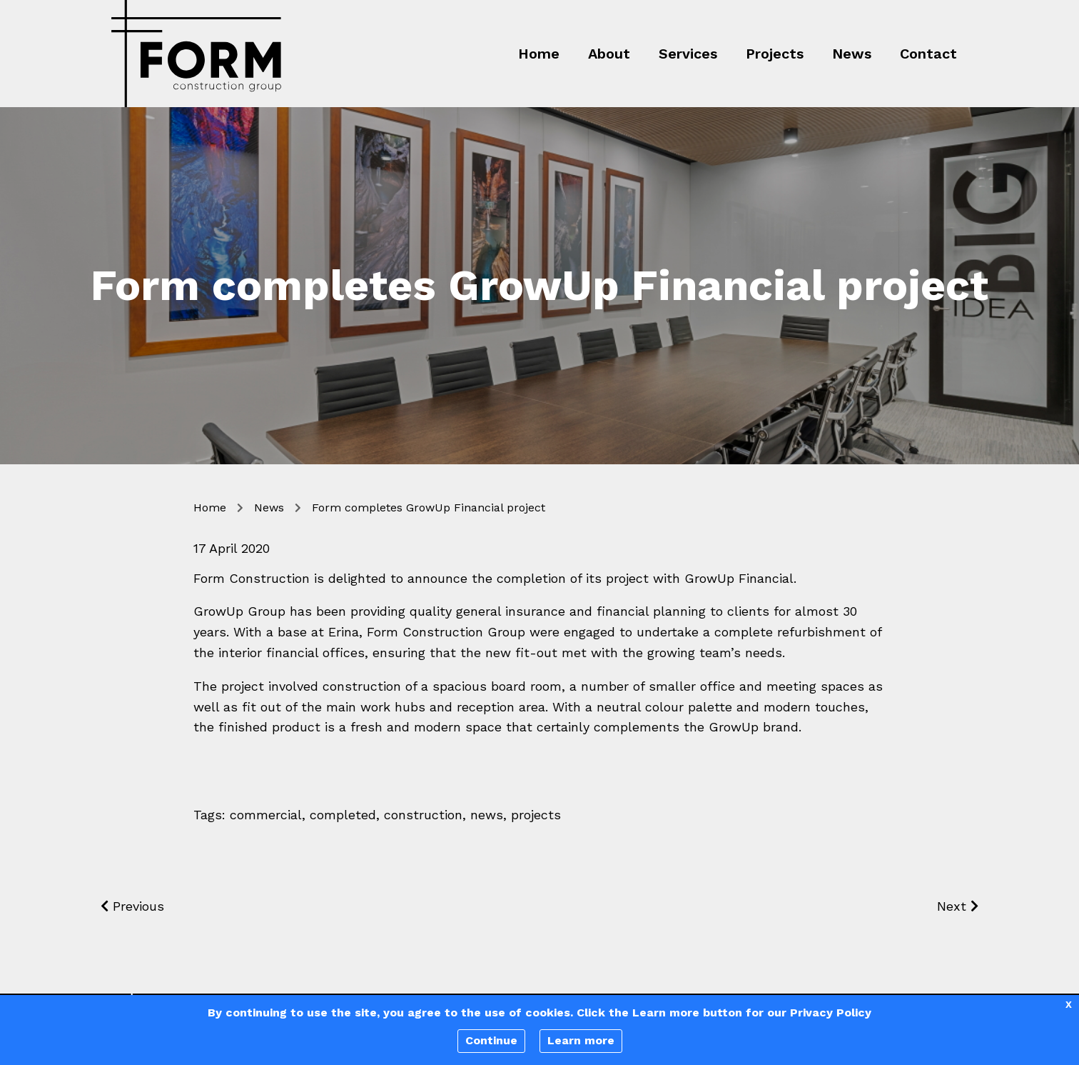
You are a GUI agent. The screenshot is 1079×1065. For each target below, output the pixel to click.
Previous (132, 906)
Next (957, 906)
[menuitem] (528, 53)
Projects (775, 53)
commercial (266, 814)
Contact (928, 53)
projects (536, 814)
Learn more (580, 1040)
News (851, 53)
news (486, 814)
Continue (491, 1040)
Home (538, 53)
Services (688, 53)
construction (423, 814)
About (609, 53)
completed (343, 814)
